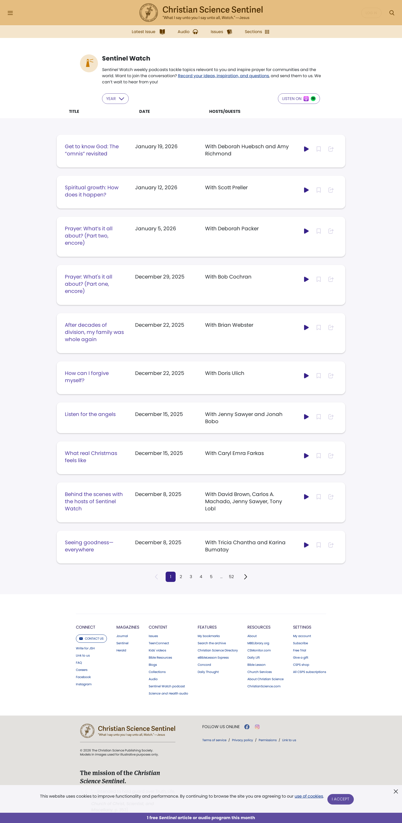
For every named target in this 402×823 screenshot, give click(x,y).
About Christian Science (265, 678)
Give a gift (300, 657)
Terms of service (214, 740)
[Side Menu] (10, 13)
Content (158, 627)
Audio (153, 678)
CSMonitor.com (259, 650)
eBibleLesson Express (213, 657)
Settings (302, 627)
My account (302, 635)
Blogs (153, 664)
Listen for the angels (90, 414)
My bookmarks (209, 635)
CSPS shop (301, 664)
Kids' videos (157, 650)
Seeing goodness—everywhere (89, 546)
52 (231, 576)
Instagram (84, 684)
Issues (153, 635)
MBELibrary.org (258, 642)
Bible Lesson (256, 664)
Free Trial (299, 650)
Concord (204, 664)
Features (207, 627)
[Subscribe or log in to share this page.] (331, 149)
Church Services (259, 671)
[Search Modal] (392, 13)
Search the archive (212, 642)
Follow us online (221, 727)
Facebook (83, 676)
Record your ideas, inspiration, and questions (223, 76)
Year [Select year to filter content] (115, 98)
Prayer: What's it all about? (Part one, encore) (88, 283)
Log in (371, 12)
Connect (85, 627)
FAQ (79, 662)
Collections (157, 671)
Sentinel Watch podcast (167, 686)
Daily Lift (253, 657)
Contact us (91, 638)
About (252, 635)
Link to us (83, 655)
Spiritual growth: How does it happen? (91, 191)
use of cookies (308, 797)
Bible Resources (160, 657)
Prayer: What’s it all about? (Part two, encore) (89, 235)
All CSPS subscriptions (309, 671)
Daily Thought (208, 671)
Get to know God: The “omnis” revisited (92, 150)
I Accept (341, 799)
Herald (121, 650)
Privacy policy (242, 740)
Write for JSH (85, 648)
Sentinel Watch (126, 58)
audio (168, 693)
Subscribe (300, 642)
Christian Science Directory (218, 650)
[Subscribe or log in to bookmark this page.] (319, 149)
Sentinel (122, 642)
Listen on (299, 98)
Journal (122, 635)
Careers (81, 669)
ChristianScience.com (263, 686)
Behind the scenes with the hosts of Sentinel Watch (94, 501)
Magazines (127, 627)
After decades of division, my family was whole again (94, 332)
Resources (258, 627)
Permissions (268, 740)
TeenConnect (159, 642)
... (221, 576)
